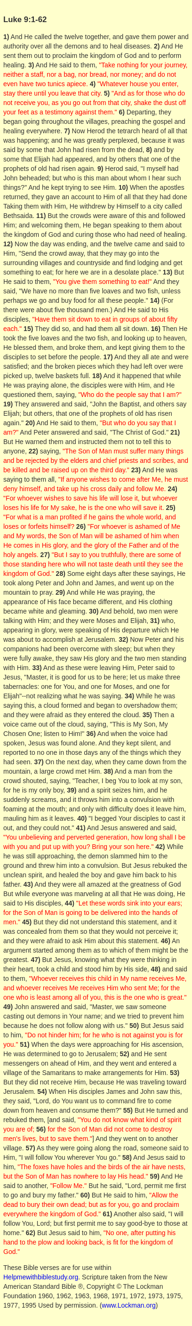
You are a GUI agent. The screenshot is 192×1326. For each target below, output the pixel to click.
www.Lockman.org (128, 1305)
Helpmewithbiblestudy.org (40, 1277)
